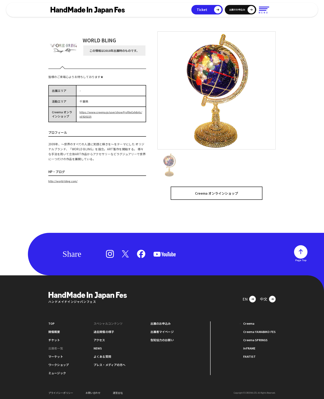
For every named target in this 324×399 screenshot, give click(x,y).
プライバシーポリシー (60, 392)
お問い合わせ (93, 392)
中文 (263, 299)
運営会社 (118, 392)
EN (245, 299)
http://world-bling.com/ (64, 181)
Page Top (300, 260)
